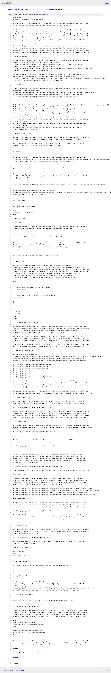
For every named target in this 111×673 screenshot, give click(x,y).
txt (103, 670)
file (47, 14)
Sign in (107, 3)
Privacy (17, 670)
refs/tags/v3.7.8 (27, 9)
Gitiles (12, 670)
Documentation (44, 9)
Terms (22, 670)
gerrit (10, 9)
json (107, 670)
